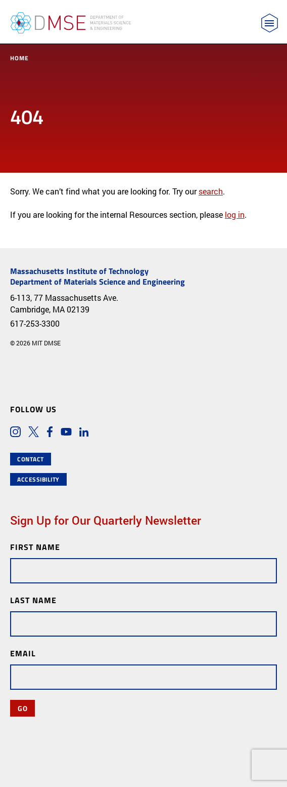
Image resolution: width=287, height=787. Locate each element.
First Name (35, 547)
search (211, 191)
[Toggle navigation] (269, 23)
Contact (30, 459)
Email (23, 653)
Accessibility (38, 479)
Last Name (33, 600)
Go (22, 708)
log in (235, 214)
